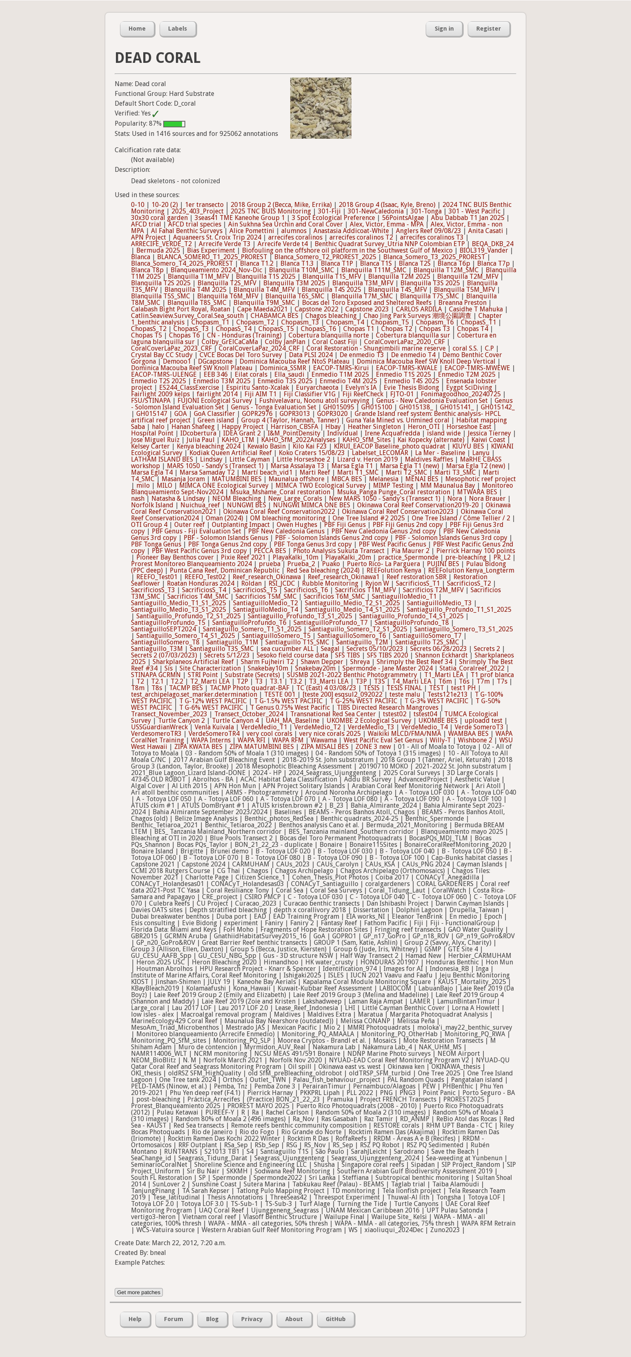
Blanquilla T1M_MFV (198, 276)
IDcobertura (198, 433)
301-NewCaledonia (376, 211)
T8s (156, 688)
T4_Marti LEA (411, 681)
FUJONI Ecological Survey (215, 400)
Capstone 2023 (367, 309)
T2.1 (157, 681)
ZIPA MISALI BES (325, 747)
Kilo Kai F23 (310, 446)
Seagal (330, 649)
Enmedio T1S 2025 (403, 374)
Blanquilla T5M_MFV (464, 289)
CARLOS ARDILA (419, 309)
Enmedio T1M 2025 (340, 374)
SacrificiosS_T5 (255, 590)
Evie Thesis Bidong (411, 387)
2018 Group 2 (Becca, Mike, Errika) (281, 205)
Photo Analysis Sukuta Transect (338, 551)
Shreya (360, 662)
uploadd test (483, 720)
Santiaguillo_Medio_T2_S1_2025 (352, 603)
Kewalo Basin (266, 446)
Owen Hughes (297, 525)
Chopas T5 (146, 335)
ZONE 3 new (373, 747)
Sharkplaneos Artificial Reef (193, 662)
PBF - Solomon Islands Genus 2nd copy (331, 538)
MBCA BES (346, 479)
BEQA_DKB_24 (492, 244)
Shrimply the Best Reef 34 (414, 662)
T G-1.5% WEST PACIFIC (288, 701)
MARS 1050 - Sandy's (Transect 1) (215, 466)
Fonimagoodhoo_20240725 (461, 394)
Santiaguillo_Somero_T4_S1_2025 (185, 636)
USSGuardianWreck (159, 727)
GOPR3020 (332, 414)
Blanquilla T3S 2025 (430, 283)
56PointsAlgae (403, 218)
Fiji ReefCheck (362, 394)
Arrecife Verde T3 (225, 244)
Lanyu (481, 453)
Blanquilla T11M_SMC (374, 270)
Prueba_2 (301, 564)
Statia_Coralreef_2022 (472, 668)
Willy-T (440, 740)
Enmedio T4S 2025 (411, 381)
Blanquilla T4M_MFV (264, 289)
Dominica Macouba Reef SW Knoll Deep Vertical (426, 361)
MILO (164, 485)
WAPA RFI (251, 740)
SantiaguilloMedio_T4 (265, 609)
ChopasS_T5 (276, 329)
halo (158, 427)
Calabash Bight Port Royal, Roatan (180, 309)
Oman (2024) (224, 518)
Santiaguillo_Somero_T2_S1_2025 (358, 629)
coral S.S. (465, 348)
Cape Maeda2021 (262, 309)
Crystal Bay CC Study (162, 355)
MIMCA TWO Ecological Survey (321, 485)
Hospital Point (152, 433)
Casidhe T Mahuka (476, 309)
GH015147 (151, 414)
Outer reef (189, 525)
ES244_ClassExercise (189, 387)
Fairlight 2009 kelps (160, 394)
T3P (361, 681)
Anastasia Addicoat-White (351, 231)
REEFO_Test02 (205, 577)
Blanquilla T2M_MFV (467, 276)
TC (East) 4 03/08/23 (326, 688)
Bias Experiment (211, 250)
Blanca (140, 257)
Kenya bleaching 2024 (208, 446)
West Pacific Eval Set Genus (383, 740)
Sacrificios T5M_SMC (266, 596)
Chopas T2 (396, 329)
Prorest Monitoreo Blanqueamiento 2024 (191, 564)
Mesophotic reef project (480, 479)
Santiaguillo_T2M (362, 642)
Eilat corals (251, 374)
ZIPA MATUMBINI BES (261, 747)
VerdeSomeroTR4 (214, 733)
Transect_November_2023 (169, 714)
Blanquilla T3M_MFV (362, 283)
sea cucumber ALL (287, 649)
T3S (379, 681)
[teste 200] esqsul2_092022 (342, 694)
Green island (216, 420)
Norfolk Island (152, 505)
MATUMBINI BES (237, 479)
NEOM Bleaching (236, 498)
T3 (259, 681)
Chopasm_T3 (300, 322)
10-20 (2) (164, 205)
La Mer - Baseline (440, 453)
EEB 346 (216, 374)
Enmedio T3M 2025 (222, 381)
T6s (464, 681)
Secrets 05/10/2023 (375, 649)
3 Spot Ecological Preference (333, 218)
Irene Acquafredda (392, 433)
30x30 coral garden (159, 218)
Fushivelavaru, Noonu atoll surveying (314, 400)
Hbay (333, 427)
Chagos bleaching (331, 316)
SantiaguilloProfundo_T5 (168, 622)
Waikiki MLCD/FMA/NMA (404, 733)
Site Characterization (210, 668)
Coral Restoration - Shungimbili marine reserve (376, 348)
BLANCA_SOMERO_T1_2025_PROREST (212, 257)
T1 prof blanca (492, 675)
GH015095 (338, 407)
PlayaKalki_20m (348, 557)
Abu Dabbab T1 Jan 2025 (467, 218)
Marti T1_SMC (358, 472)
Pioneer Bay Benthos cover (175, 557)
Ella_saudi (289, 374)
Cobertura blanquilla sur (413, 335)
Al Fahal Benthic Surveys (186, 231)
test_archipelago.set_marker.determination (194, 694)
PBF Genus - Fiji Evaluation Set (196, 531)
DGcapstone (215, 361)
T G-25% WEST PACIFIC (364, 701)
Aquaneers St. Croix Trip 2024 (217, 237)
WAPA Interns (211, 740)
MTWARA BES (477, 492)
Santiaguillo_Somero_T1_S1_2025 (252, 629)
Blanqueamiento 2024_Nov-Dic (216, 270)
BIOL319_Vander (484, 250)
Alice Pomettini (251, 231)
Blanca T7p (493, 263)
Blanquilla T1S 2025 (266, 276)
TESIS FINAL (404, 688)
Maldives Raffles (429, 459)
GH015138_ (416, 407)
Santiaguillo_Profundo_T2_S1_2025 (188, 616)
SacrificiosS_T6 (306, 590)
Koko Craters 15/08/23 (312, 453)
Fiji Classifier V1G (309, 394)
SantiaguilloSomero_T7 (427, 636)
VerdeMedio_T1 (264, 727)
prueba (269, 564)
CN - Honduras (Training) (244, 335)
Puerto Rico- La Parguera (383, 564)
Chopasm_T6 (435, 322)
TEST (436, 688)
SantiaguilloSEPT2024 (163, 629)
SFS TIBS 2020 (387, 655)
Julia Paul (201, 440)
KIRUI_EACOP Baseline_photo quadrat (389, 446)
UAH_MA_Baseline (293, 720)
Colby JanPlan (285, 342)
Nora (454, 498)
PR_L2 (502, 557)
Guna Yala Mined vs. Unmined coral (397, 420)
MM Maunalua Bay (447, 485)
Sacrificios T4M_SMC (198, 596)
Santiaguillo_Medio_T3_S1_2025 (178, 609)
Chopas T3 (434, 329)
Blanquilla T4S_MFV (397, 289)
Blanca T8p (147, 270)
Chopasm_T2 (255, 322)
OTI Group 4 (149, 525)
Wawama (324, 740)
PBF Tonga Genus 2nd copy (227, 544)
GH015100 (376, 407)
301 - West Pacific (474, 211)
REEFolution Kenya (394, 570)
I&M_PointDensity (294, 433)
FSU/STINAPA (151, 400)
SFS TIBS (347, 655)
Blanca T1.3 (297, 263)
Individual (342, 433)
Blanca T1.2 (256, 263)
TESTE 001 (280, 694)
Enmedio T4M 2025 (348, 381)
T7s (502, 681)
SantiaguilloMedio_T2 (265, 603)
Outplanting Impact (241, 525)
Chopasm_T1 (210, 322)
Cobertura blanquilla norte (329, 335)
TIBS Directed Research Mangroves (387, 707)
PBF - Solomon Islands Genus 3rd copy (451, 538)
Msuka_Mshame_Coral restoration (280, 492)
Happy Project (243, 427)
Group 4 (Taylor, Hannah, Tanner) (290, 420)
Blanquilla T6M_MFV (227, 296)
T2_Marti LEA (210, 681)
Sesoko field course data (292, 655)
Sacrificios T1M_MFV (365, 590)
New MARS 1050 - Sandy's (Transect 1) (384, 498)
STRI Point (203, 675)
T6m (445, 681)
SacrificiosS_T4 (204, 590)
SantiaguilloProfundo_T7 (330, 622)
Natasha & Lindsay (178, 498)
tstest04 (425, 714)
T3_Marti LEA (329, 681)
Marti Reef (315, 472)
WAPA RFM (288, 740)
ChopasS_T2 (149, 329)
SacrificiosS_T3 (153, 590)
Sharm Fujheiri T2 (267, 662)
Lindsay (211, 459)
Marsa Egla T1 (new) (409, 466)
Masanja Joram (183, 479)
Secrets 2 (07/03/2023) (164, 655)
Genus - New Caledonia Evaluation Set (432, 400)
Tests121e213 (447, 694)
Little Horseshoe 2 (303, 459)
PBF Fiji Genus (345, 525)
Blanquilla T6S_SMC (294, 296)
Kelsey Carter (150, 446)
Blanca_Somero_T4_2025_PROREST (182, 263)
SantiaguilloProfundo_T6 (249, 622)
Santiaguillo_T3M (157, 649)
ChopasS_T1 (478, 322)
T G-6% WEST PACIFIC (211, 707)
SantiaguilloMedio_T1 (404, 596)
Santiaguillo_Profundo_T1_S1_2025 (459, 609)
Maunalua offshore (296, 479)
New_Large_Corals (295, 498)
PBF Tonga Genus (156, 544)
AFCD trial (146, 224)
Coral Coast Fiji (334, 342)
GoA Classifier (214, 414)
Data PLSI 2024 (311, 355)
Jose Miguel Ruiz (155, 440)
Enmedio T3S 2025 (285, 381)
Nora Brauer (487, 498)
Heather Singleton (374, 427)
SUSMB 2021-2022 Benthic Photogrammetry (352, 675)
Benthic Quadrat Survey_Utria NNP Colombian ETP (390, 244)
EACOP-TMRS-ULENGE (164, 374)
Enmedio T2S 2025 (158, 381)
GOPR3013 (295, 414)
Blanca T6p (454, 263)
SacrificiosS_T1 (418, 583)
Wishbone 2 (475, 740)
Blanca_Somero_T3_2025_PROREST (434, 257)
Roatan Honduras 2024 (200, 583)
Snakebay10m (268, 668)
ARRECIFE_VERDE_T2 (161, 244)
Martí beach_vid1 (267, 472)
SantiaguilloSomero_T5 (276, 636)
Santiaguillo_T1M (232, 642)
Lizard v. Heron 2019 (367, 459)
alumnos (294, 231)
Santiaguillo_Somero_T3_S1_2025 (463, 629)
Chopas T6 (184, 335)
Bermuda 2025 (158, 250)
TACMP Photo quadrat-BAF (249, 688)
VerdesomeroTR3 (156, 733)
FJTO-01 (402, 394)
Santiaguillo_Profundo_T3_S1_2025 (300, 616)
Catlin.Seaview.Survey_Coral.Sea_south (187, 316)
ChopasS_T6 (318, 329)
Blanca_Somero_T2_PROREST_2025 (325, 257)
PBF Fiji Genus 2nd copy (408, 525)
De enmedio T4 (413, 355)
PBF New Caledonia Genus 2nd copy (383, 531)
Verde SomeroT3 (479, 727)
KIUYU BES (468, 446)
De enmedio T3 (362, 355)
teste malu (404, 694)
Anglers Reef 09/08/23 (428, 231)
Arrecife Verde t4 (283, 244)
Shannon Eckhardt (441, 655)
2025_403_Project (197, 211)
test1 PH (463, 688)
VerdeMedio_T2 (317, 727)
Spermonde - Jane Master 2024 (387, 668)
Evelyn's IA (361, 387)
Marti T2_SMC (406, 472)
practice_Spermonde (408, 557)
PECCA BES (270, 551)
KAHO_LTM (238, 440)
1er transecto (204, 205)
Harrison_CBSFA (294, 427)
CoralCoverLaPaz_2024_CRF (259, 348)
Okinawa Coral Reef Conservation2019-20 (418, 505)
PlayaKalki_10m (295, 557)
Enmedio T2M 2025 (466, 374)
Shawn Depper (322, 662)
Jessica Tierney (489, 433)
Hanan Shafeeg (193, 427)
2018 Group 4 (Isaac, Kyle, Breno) (387, 205)
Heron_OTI (424, 427)
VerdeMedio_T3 (371, 727)
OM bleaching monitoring (288, 518)
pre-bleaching (466, 557)
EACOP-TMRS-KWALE (407, 368)
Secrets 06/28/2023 (438, 649)
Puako (331, 564)
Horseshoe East (469, 427)
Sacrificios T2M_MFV (433, 590)
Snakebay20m (315, 668)
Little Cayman (249, 459)
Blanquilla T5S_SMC (160, 296)
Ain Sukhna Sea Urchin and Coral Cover (285, 224)
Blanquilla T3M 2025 (294, 283)
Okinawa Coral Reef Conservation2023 (398, 511)
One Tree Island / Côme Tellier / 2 (461, 518)
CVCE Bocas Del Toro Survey (241, 355)
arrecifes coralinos (295, 237)
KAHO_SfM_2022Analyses (298, 440)
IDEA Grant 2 (242, 433)
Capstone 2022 (316, 309)
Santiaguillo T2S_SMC (427, 642)
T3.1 (276, 681)
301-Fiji (329, 211)
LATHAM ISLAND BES (162, 459)
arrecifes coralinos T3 (432, 237)
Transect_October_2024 (248, 714)
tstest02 (395, 714)
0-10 (137, 205)
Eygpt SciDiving (469, 387)
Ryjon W (377, 583)
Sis (168, 668)
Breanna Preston (462, 302)
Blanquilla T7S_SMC (429, 296)
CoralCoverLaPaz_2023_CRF (171, 348)
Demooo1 (177, 361)
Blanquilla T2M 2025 (399, 276)
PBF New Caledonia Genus (286, 531)
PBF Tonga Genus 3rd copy (313, 544)
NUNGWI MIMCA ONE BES (311, 505)
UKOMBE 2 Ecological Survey (369, 720)
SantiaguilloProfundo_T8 (412, 622)
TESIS (371, 688)
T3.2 (295, 681)
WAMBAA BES (468, 733)
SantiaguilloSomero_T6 (352, 636)
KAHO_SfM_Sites (366, 440)
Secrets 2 (487, 649)
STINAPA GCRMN (156, 675)
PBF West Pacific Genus (392, 544)
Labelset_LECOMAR (380, 453)
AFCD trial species (194, 224)
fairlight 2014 (217, 394)
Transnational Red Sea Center (333, 714)
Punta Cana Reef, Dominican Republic (225, 570)
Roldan (251, 583)
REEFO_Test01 (157, 577)
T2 (140, 681)
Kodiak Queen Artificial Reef (230, 453)
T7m (483, 681)
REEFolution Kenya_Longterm (471, 570)
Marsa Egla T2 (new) (475, 466)
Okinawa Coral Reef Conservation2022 (279, 511)
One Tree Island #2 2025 (369, 518)
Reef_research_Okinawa (267, 577)
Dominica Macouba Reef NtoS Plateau (295, 361)
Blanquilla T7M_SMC (362, 296)
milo (143, 485)
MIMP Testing (393, 485)
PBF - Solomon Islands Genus (226, 538)
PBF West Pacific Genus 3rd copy (199, 551)
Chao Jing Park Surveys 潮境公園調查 (417, 316)
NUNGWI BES (246, 505)
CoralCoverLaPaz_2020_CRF (404, 342)
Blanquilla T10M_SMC (301, 270)
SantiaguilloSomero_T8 (165, 642)
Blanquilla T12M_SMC (446, 270)
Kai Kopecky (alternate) (431, 440)
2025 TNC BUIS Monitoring (271, 211)
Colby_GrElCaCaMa (230, 342)
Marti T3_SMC (455, 472)
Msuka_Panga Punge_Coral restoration (393, 492)
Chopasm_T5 (390, 322)
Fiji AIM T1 (260, 394)
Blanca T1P (337, 263)
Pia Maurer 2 (410, 551)
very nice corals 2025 (330, 733)
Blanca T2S (415, 263)
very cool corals (269, 733)
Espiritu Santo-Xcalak (257, 387)
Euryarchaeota (317, 387)
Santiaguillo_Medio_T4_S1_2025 (352, 609)
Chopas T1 (358, 329)
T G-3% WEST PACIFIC (436, 701)
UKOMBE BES (438, 720)
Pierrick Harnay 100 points (475, 551)
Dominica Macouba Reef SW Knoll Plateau (192, 368)
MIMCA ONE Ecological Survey (224, 485)
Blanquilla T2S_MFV (227, 283)
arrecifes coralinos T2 (361, 237)
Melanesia (383, 479)
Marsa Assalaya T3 (297, 466)
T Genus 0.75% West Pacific (290, 707)
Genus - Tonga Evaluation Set (273, 407)
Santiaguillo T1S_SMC (297, 642)
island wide (444, 433)
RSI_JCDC (282, 583)
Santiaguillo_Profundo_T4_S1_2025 (411, 616)
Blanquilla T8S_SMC (197, 302)
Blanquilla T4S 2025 (331, 289)
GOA (180, 414)
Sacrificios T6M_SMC (334, 596)
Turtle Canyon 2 (181, 720)
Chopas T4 (472, 329)
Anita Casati (485, 231)
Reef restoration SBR (417, 577)
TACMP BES (186, 688)
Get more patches (138, 1292)
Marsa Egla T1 (352, 466)
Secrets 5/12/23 (227, 655)
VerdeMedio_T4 (424, 727)
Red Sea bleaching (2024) (323, 570)
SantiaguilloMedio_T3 (439, 603)
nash (137, 498)
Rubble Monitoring (330, 583)
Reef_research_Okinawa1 (344, 577)
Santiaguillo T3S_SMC (222, 649)
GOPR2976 (257, 414)
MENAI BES (421, 479)
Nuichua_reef (200, 505)
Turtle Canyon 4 (235, 720)
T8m (137, 688)
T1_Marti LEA (444, 675)
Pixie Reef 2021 (243, 557)
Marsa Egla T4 (152, 472)
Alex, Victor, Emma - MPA (387, 224)
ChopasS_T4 (233, 329)
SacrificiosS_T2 (469, 583)
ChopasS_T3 (191, 329)
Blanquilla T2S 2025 (161, 283)
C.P (489, 348)
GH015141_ (457, 407)
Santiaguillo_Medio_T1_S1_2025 (178, 603)
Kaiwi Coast (488, 440)
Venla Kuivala (214, 727)
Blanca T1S (376, 263)
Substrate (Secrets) (252, 675)
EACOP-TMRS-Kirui (341, 368)
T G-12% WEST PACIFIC (213, 701)
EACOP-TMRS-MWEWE (477, 368)
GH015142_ (498, 407)
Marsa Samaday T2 (207, 472)
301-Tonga (426, 211)
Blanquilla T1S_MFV (331, 276)
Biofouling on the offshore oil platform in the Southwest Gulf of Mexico (347, 250)
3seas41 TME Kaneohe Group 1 (240, 218)
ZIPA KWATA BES (198, 747)
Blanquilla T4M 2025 (195, 289)
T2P (242, 681)
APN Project (148, 237)
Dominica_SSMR (283, 368)
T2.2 (177, 681)
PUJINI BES (443, 564)
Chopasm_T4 (345, 322)
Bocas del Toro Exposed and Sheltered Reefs (366, 302)
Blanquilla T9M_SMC (264, 302)
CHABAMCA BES (274, 316)
